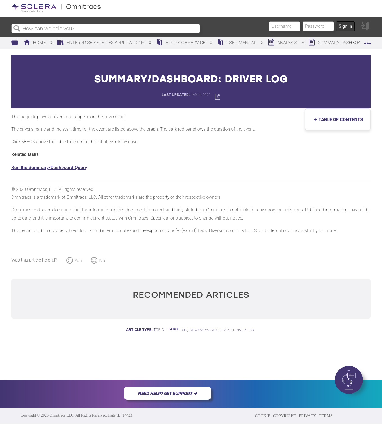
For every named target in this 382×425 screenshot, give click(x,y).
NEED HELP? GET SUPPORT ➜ (167, 393)
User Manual (237, 42)
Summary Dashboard (337, 42)
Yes (78, 261)
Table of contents (339, 119)
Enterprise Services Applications (101, 42)
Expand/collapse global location (367, 41)
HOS (183, 330)
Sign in (345, 26)
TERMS (326, 416)
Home (35, 42)
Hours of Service (181, 42)
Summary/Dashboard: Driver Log (222, 330)
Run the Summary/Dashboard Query (49, 167)
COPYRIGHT (284, 416)
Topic (158, 329)
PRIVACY (307, 416)
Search (16, 28)
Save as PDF (217, 97)
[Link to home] (56, 11)
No (102, 261)
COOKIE (262, 416)
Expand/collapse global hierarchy (18, 43)
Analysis (283, 42)
